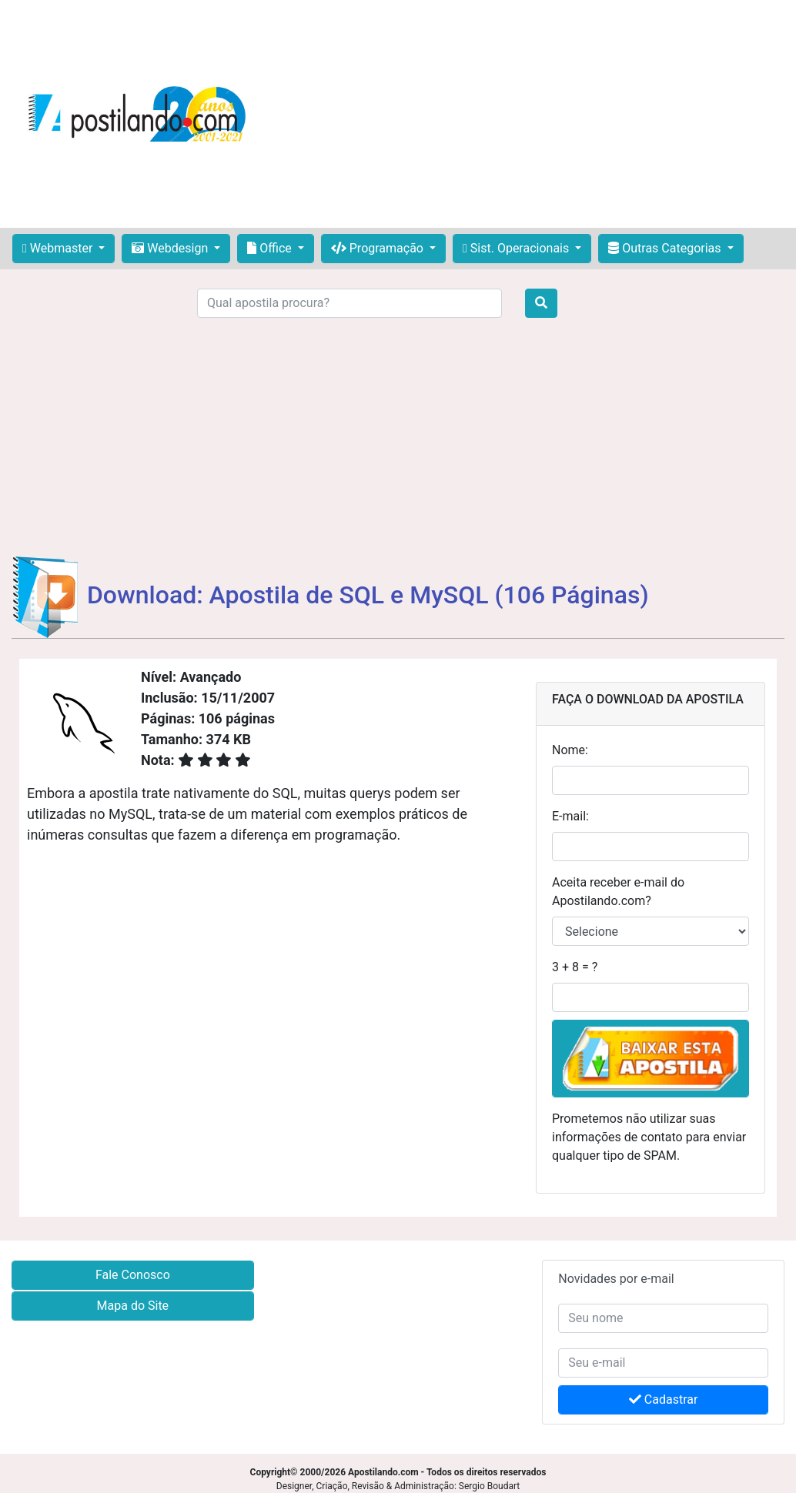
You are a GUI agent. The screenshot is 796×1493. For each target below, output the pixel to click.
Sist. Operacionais (517, 248)
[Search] (350, 303)
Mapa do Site (133, 1305)
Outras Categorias (666, 248)
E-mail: (570, 816)
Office (270, 248)
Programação (378, 248)
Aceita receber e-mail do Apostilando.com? (618, 891)
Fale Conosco (132, 1275)
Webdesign (171, 248)
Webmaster (58, 248)
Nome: (570, 750)
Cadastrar (663, 1399)
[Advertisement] (526, 114)
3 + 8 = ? (574, 967)
